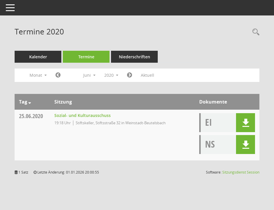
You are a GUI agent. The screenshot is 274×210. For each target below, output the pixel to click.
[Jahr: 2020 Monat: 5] (58, 75)
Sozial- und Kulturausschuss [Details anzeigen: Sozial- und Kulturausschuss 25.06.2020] (82, 115)
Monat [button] (38, 75)
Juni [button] (89, 75)
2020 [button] (111, 75)
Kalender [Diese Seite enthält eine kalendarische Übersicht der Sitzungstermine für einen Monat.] (38, 57)
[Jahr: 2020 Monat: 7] (129, 75)
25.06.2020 (31, 116)
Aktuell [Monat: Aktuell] (147, 75)
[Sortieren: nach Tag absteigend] (29, 102)
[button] (245, 122)
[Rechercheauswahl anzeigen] (254, 32)
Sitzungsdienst (240, 172)
